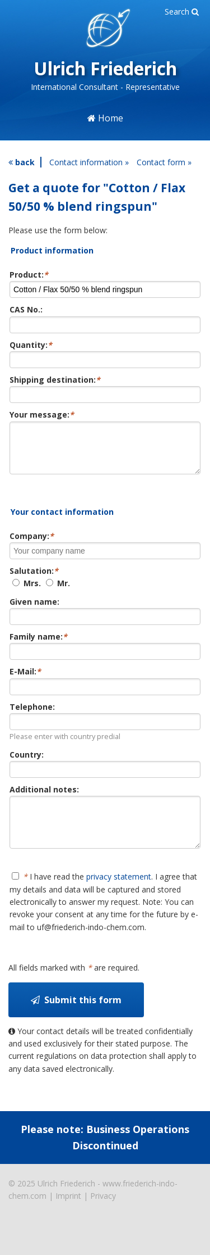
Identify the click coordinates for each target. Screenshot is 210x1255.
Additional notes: (44, 797)
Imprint (68, 1212)
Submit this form (76, 1017)
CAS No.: (26, 309)
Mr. (58, 591)
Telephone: (32, 715)
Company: (32, 544)
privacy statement (118, 893)
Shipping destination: (55, 379)
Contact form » (164, 162)
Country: (27, 763)
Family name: (38, 645)
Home (105, 118)
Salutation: (34, 579)
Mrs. (26, 591)
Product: (29, 274)
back (21, 162)
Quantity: (31, 344)
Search (182, 11)
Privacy (103, 1212)
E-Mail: (25, 679)
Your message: (42, 414)
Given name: (34, 610)
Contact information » (89, 162)
